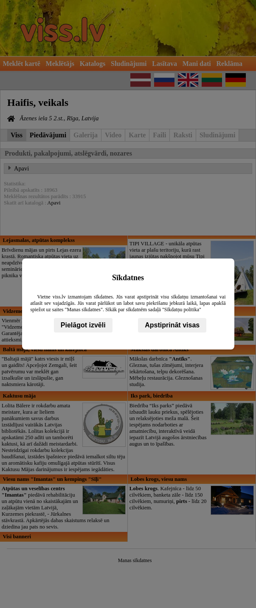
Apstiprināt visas (172, 325)
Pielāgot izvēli (83, 325)
